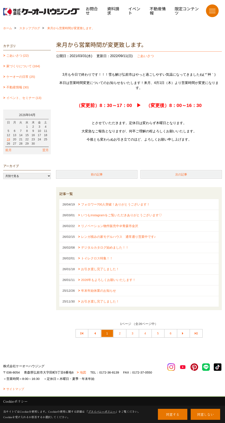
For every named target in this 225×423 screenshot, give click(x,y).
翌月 (45, 150)
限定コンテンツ (187, 11)
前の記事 (97, 174)
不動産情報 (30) (17, 87)
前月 (8, 150)
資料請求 (113, 11)
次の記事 (181, 174)
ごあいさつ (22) (17, 55)
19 (8, 139)
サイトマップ (15, 389)
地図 (83, 372)
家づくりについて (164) (23, 66)
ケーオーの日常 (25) (20, 76)
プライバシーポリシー (102, 411)
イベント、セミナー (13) (23, 98)
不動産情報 (158, 11)
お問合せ (92, 11)
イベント (134, 11)
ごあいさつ (145, 56)
